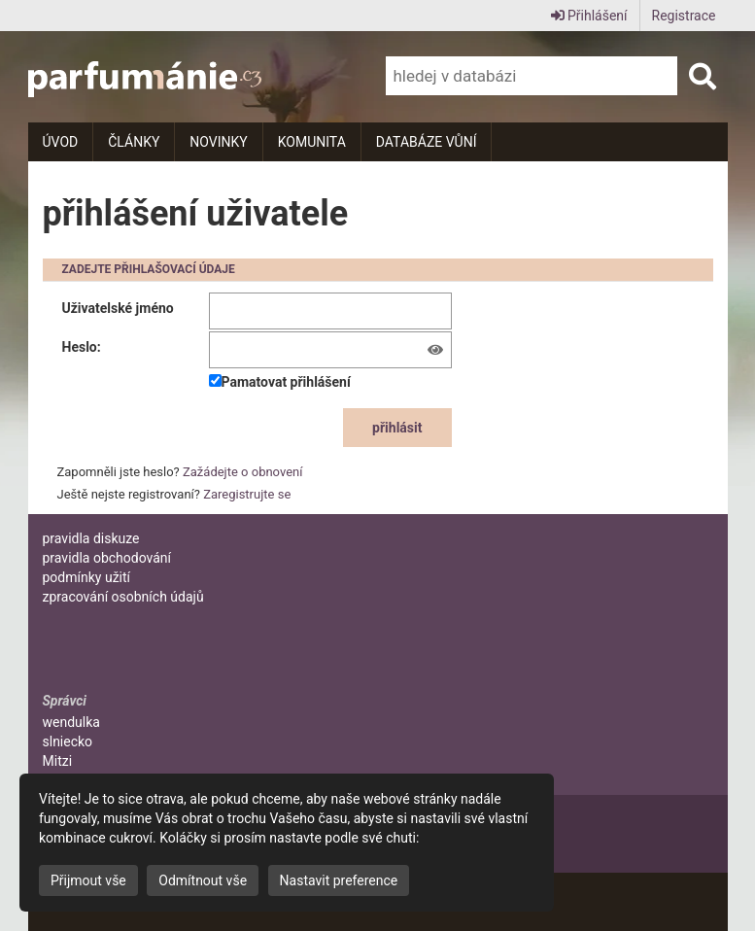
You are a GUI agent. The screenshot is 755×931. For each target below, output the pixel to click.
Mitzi (58, 761)
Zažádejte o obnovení (242, 472)
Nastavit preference (339, 880)
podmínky (87, 577)
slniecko (68, 741)
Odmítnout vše (202, 880)
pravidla (91, 538)
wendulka (71, 722)
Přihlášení (589, 15)
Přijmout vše (88, 880)
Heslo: (81, 347)
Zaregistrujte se (247, 494)
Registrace (684, 15)
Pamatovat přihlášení (280, 382)
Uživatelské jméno (118, 308)
